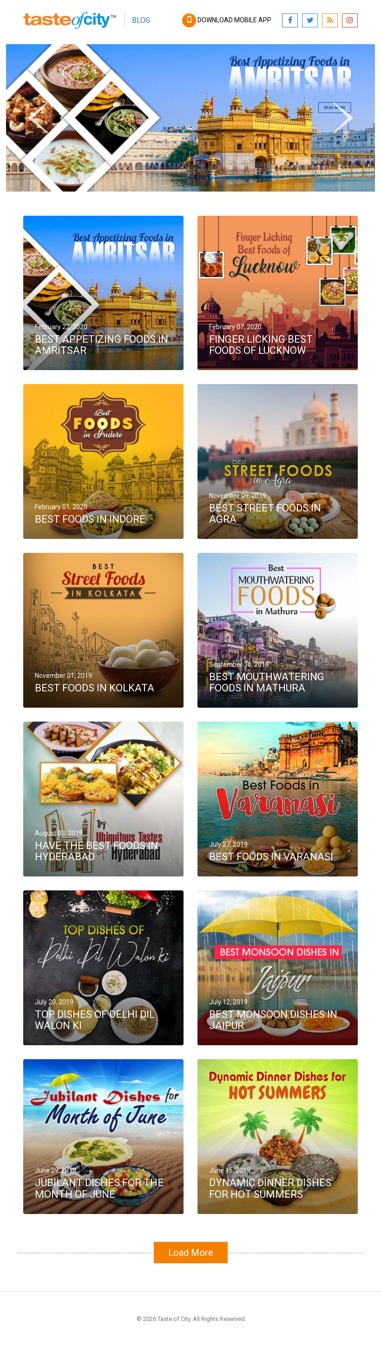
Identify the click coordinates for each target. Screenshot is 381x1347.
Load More (190, 1252)
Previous (38, 116)
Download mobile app (227, 20)
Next (346, 107)
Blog (141, 20)
